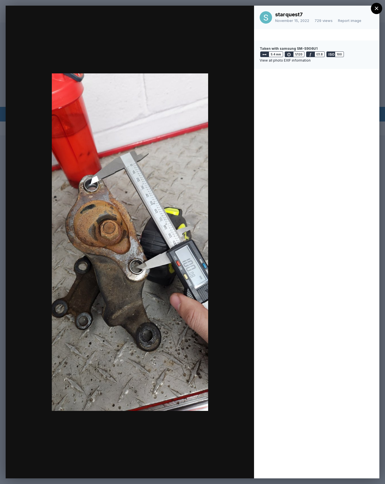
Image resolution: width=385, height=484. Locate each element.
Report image (349, 20)
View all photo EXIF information (285, 60)
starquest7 (289, 14)
